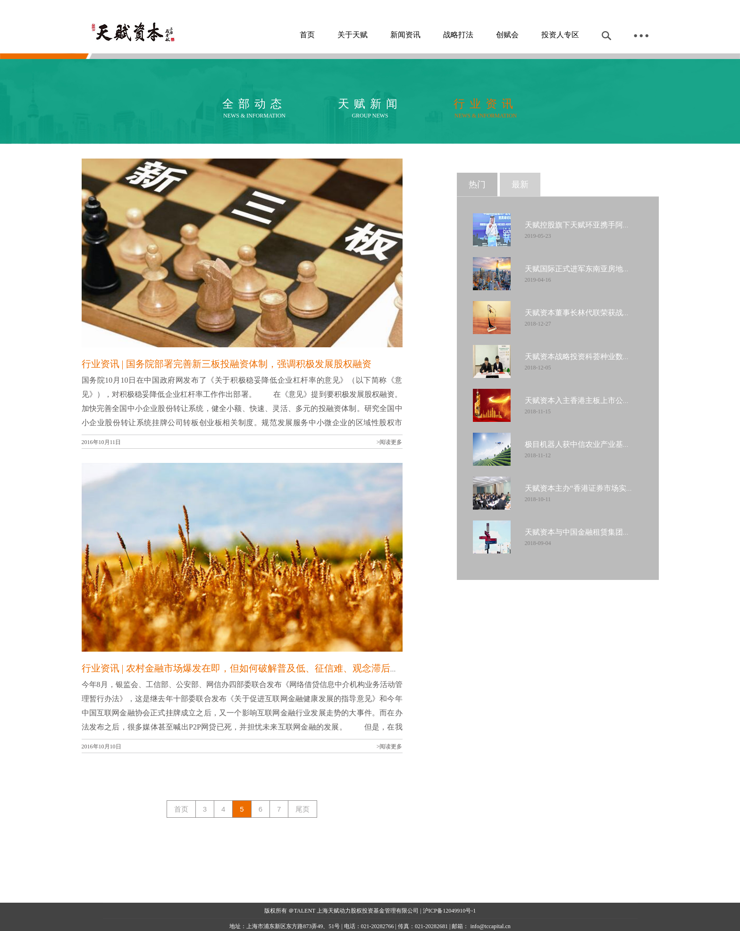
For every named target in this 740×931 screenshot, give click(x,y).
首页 (307, 35)
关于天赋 (352, 35)
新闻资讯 (405, 35)
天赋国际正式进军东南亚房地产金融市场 (593, 269)
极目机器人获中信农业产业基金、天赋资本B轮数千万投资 (622, 444)
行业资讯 (100, 364)
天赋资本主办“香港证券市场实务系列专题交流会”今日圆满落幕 (630, 488)
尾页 (302, 809)
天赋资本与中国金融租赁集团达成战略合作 (596, 532)
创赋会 (507, 35)
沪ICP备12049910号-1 (449, 910)
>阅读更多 (390, 442)
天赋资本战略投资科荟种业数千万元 (585, 356)
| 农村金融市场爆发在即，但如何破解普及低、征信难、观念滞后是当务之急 (278, 668)
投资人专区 (560, 35)
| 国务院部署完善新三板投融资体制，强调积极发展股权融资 (245, 364)
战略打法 (458, 35)
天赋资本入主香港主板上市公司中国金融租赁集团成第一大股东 (630, 400)
